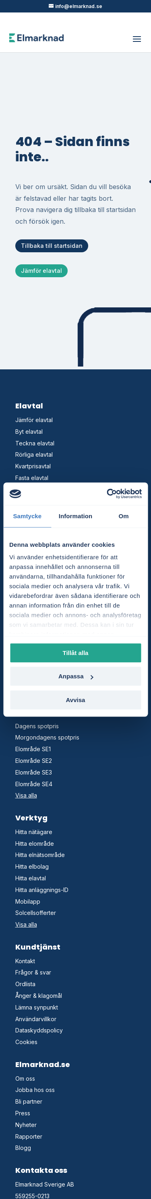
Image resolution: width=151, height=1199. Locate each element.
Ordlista (25, 984)
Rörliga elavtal (34, 454)
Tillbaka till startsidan (52, 245)
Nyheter (26, 1124)
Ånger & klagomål (38, 995)
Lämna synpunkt (36, 1007)
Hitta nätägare (33, 831)
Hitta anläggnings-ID (41, 889)
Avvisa (75, 699)
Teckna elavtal (34, 443)
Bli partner (28, 1101)
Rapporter (28, 1136)
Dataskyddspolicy (39, 1030)
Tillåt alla (76, 652)
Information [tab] (76, 516)
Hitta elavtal (30, 878)
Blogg (23, 1147)
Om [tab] (124, 516)
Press (22, 1113)
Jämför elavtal (41, 270)
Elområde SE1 (33, 749)
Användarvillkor (35, 1019)
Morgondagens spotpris (47, 737)
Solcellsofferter (35, 912)
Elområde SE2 (33, 760)
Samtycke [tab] (27, 516)
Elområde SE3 (33, 772)
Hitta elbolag (32, 866)
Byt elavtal (29, 431)
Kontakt (25, 961)
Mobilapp (27, 901)
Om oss (25, 1078)
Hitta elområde (34, 843)
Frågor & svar (33, 972)
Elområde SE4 (33, 784)
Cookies (26, 1041)
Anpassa (75, 676)
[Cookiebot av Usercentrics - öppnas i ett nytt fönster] (107, 493)
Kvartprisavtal (33, 466)
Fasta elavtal (31, 477)
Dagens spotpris (37, 726)
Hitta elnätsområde (40, 854)
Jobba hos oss (35, 1089)
